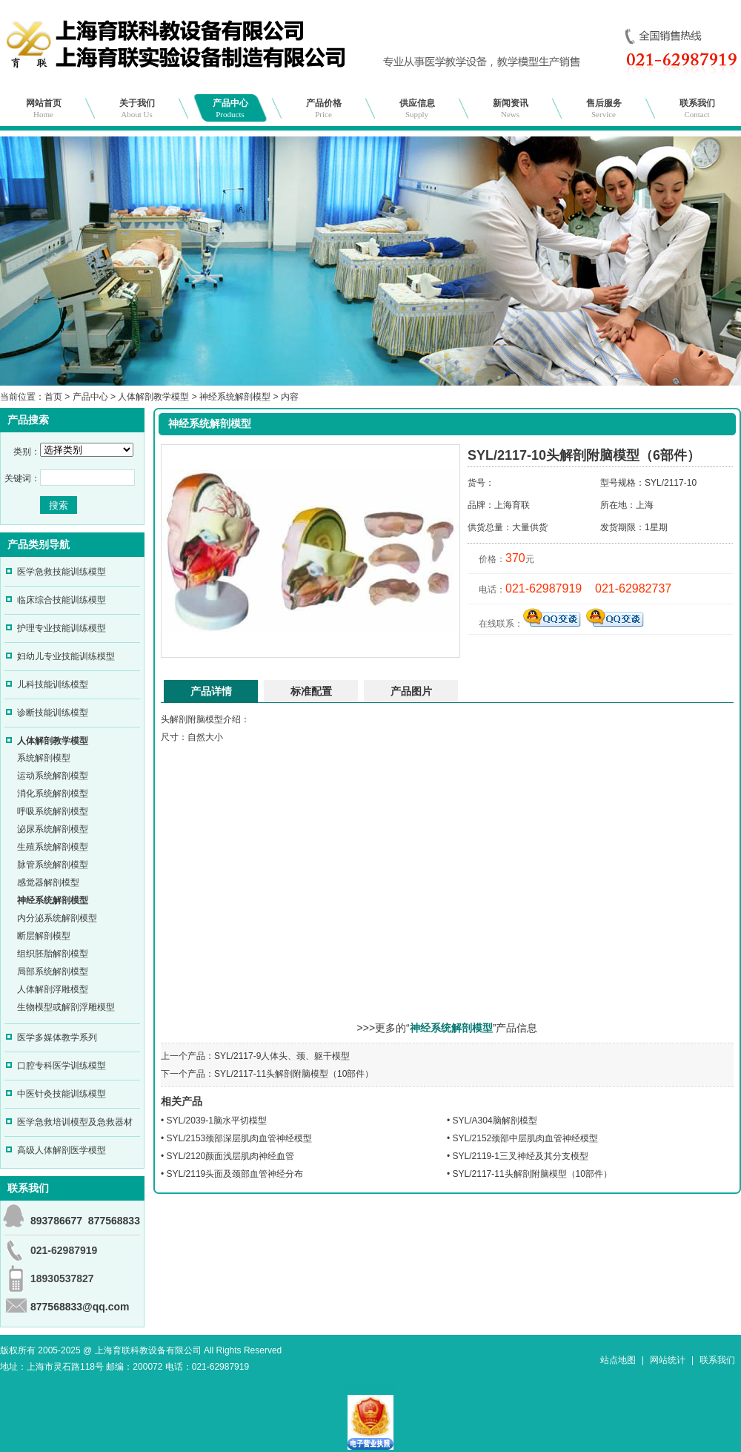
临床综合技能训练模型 (61, 600)
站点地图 (618, 1360)
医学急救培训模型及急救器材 (75, 1122)
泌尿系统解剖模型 (52, 829)
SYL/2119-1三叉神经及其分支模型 (520, 1156)
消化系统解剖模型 (52, 793)
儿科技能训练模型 (52, 684)
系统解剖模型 (43, 758)
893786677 (56, 1221)
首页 (53, 397)
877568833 (114, 1221)
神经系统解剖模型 (234, 397)
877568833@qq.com (80, 1307)
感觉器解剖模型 (48, 882)
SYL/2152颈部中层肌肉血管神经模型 (526, 1138)
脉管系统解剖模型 (52, 864)
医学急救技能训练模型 (61, 572)
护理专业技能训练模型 (61, 628)
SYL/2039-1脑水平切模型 (217, 1120)
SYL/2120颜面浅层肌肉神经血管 (231, 1156)
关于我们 (137, 108)
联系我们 (697, 108)
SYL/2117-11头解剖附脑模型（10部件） (293, 1074)
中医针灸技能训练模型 (61, 1094)
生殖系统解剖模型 (52, 847)
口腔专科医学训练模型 (61, 1065)
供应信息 (417, 108)
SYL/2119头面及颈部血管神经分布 (235, 1174)
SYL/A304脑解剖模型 (495, 1120)
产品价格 (324, 108)
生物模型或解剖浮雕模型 (66, 1007)
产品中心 (230, 108)
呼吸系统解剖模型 (52, 811)
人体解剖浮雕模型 (52, 989)
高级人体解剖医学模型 (61, 1150)
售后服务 (604, 108)
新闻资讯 (510, 108)
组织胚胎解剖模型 (52, 953)
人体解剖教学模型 (153, 397)
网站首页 (44, 108)
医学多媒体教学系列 (57, 1037)
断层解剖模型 (43, 936)
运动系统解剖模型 (52, 775)
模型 (214, 719)
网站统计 (667, 1360)
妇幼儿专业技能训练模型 (66, 656)
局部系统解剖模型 (52, 971)
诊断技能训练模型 (52, 712)
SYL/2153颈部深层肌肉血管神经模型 (240, 1138)
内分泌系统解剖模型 (57, 918)
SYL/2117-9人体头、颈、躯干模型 (282, 1056)
